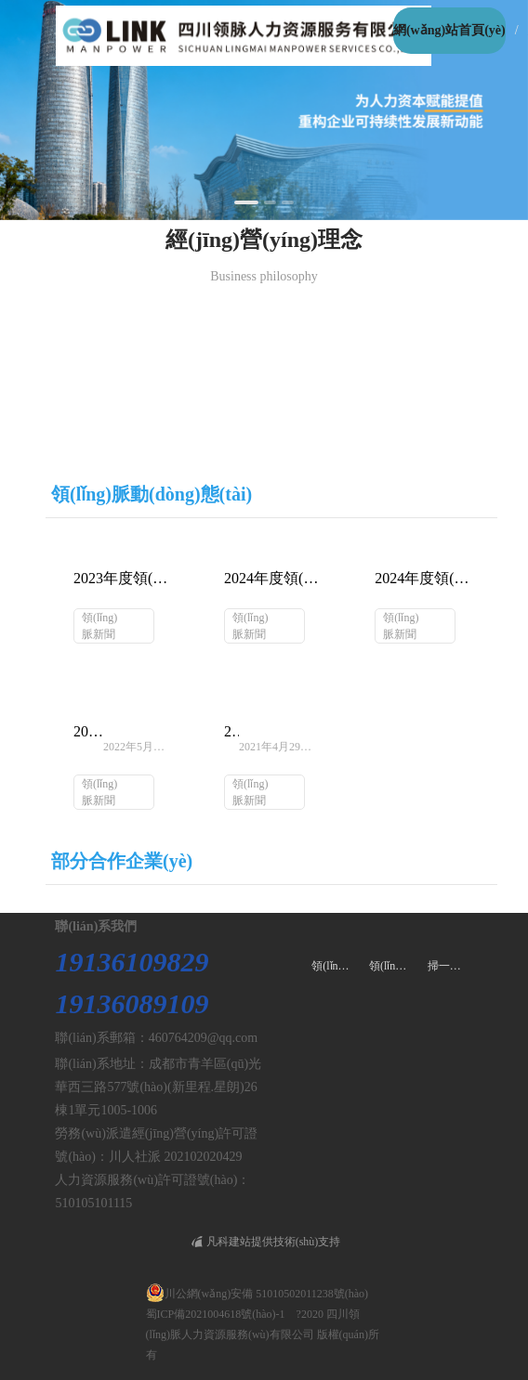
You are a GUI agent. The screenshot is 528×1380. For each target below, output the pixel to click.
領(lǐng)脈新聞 (99, 626)
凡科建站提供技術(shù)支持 (266, 1241)
